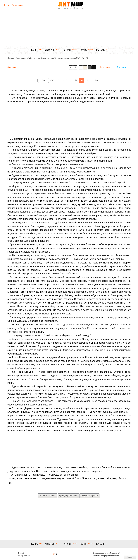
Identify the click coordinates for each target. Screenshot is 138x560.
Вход (6, 5)
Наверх (130, 557)
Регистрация (17, 5)
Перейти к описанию (48, 496)
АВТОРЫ (49, 50)
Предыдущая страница (68, 496)
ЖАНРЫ (34, 50)
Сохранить (121, 67)
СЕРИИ (83, 50)
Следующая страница (89, 496)
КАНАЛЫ (100, 50)
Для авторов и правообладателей (106, 553)
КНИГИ (67, 50)
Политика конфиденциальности (106, 556)
